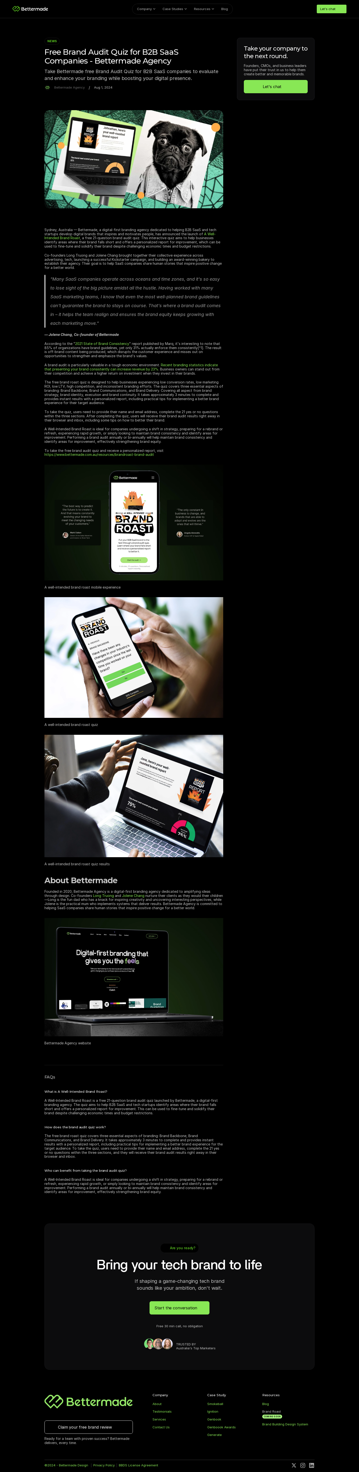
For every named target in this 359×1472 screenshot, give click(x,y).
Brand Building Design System (285, 1426)
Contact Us (161, 1429)
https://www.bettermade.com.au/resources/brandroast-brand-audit (99, 454)
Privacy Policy (104, 1467)
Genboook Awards (221, 1429)
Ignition (212, 1413)
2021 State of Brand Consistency (102, 344)
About (157, 1405)
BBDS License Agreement (138, 1467)
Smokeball (215, 1405)
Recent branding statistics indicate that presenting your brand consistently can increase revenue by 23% (131, 367)
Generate (214, 1436)
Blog (265, 1405)
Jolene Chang (133, 896)
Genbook (214, 1421)
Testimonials (162, 1413)
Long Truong (103, 896)
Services (159, 1421)
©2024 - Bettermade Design (66, 1467)
